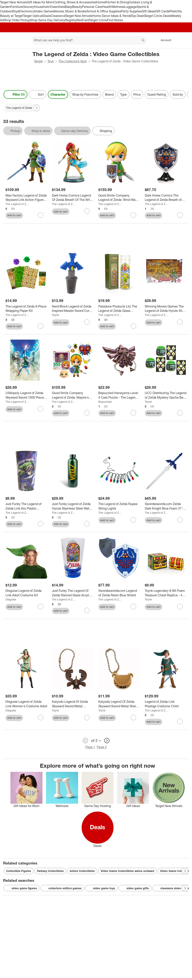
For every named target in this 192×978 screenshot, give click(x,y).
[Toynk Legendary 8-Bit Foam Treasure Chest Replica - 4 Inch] (165, 593)
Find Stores (115, 20)
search (143, 40)
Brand (109, 94)
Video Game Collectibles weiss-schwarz (127, 871)
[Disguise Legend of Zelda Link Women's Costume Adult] (26, 703)
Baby (68, 7)
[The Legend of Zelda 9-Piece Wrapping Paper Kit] (26, 308)
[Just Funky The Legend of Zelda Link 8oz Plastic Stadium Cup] (26, 506)
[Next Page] (36, 108)
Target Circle (98, 20)
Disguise (11, 599)
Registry (71, 20)
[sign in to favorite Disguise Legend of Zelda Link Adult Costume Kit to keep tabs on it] (40, 606)
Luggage (130, 7)
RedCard (83, 20)
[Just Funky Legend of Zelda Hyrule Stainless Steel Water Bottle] (73, 506)
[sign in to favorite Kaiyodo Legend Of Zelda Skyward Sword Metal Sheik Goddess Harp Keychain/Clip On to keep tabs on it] (133, 717)
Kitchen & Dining (117, 2)
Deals (47, 16)
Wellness (118, 7)
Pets (173, 11)
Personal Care (92, 7)
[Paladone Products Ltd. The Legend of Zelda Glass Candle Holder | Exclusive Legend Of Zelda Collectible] (119, 308)
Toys (16, 11)
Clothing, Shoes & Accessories (74, 2)
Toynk (55, 315)
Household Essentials (49, 7)
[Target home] (8, 40)
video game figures (21, 888)
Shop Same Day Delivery (47, 20)
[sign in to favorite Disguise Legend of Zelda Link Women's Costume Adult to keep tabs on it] (40, 717)
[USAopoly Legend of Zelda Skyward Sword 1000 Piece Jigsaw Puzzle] (26, 395)
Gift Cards (162, 11)
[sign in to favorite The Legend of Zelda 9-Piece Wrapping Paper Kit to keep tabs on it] (40, 326)
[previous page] (85, 740)
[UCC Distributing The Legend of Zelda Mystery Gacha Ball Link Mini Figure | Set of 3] (165, 395)
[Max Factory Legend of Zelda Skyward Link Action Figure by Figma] (26, 197)
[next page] (107, 740)
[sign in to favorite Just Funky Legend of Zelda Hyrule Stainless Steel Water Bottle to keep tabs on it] (87, 523)
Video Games (44, 11)
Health (107, 7)
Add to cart (14, 215)
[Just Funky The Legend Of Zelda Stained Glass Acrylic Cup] (73, 593)
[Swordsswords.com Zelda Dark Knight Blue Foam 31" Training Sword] (165, 506)
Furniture (16, 7)
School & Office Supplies (103, 11)
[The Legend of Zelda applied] (22, 107)
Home (100, 2)
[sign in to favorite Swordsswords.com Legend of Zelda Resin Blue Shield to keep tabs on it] (133, 606)
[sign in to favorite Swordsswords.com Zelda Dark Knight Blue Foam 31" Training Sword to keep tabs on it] (180, 520)
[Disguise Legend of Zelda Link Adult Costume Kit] (26, 593)
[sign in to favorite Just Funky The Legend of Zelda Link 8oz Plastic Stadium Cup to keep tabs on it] (40, 523)
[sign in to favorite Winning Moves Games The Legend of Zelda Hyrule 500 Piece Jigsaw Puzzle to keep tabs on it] (180, 322)
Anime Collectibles (82, 871)
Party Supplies (131, 11)
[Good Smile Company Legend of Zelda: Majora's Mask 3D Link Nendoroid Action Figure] (73, 395)
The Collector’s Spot (72, 61)
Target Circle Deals (157, 16)
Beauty (77, 7)
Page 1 (90, 747)
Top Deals (137, 16)
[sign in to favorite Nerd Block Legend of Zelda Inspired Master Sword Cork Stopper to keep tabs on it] (87, 322)
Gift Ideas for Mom (40, 2)
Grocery (28, 7)
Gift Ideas (148, 11)
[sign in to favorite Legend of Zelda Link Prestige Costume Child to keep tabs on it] (180, 721)
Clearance (58, 16)
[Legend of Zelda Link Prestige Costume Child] (165, 703)
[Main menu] (22, 40)
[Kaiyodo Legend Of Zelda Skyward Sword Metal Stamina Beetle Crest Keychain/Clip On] (73, 703)
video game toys (101, 888)
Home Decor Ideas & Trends (111, 16)
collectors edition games (62, 888)
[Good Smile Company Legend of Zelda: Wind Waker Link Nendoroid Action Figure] (119, 197)
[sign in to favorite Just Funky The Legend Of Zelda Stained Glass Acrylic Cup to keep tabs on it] (87, 610)
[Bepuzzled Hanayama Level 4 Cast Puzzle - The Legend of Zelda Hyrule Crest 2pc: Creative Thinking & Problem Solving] (119, 395)
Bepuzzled (105, 401)
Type (123, 94)
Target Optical (33, 16)
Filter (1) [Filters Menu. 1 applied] (15, 94)
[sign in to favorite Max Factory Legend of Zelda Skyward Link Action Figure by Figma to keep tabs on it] (40, 215)
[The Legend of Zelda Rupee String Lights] (119, 506)
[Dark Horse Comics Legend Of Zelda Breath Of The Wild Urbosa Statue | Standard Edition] (73, 197)
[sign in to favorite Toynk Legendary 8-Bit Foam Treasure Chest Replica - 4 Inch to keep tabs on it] (180, 606)
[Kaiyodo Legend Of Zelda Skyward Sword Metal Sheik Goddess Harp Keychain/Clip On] (119, 703)
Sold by (178, 94)
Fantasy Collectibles (50, 871)
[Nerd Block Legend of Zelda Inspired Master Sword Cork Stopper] (73, 308)
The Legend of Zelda (18, 204)
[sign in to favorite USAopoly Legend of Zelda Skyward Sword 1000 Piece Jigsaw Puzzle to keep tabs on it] (40, 409)
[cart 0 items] (183, 40)
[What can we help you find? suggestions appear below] (89, 40)
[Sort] (37, 94)
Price (137, 94)
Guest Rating (156, 94)
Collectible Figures (18, 871)
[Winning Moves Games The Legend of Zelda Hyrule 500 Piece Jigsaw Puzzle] (165, 308)
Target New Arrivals (13, 2)
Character (58, 94)
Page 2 (102, 747)
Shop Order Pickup (17, 20)
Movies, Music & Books (70, 11)
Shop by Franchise (85, 94)
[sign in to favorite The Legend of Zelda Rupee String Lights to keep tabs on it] (133, 520)
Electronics (27, 11)
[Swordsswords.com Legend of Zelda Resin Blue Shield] (119, 593)
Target (38, 61)
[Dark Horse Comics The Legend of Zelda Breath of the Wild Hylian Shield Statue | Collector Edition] (165, 197)
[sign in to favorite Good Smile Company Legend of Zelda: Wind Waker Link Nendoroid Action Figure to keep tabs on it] (133, 215)
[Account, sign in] (164, 40)
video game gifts (135, 888)
